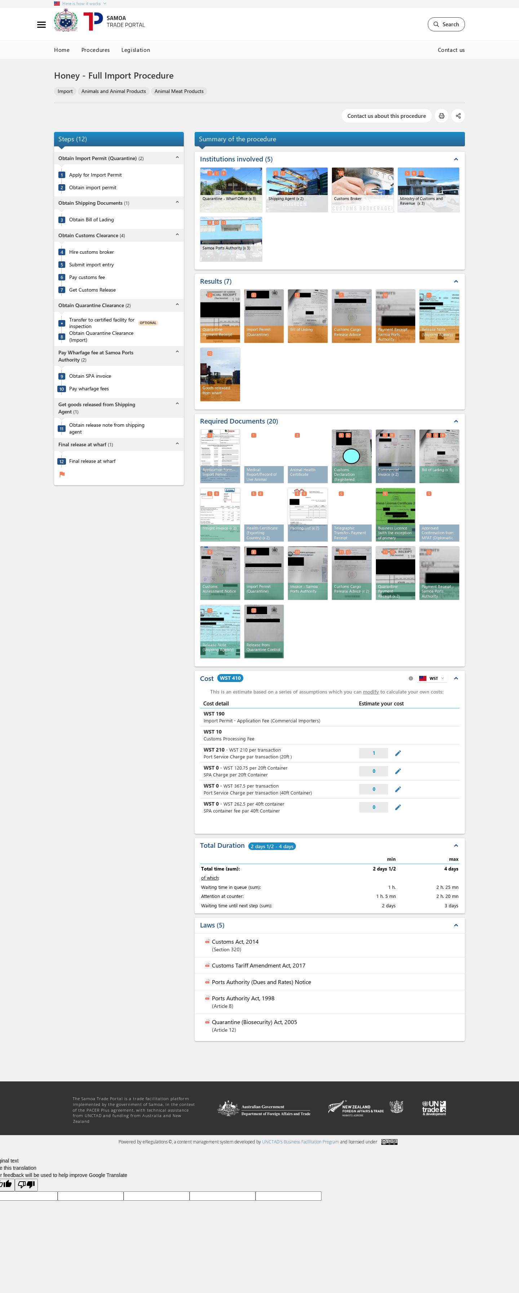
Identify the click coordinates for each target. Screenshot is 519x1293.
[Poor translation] (26, 1185)
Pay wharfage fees (89, 388)
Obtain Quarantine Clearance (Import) (101, 336)
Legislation (135, 49)
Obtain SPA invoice (90, 376)
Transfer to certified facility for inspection (101, 323)
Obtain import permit (92, 187)
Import (65, 91)
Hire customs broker (91, 252)
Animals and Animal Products (113, 91)
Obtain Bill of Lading (91, 219)
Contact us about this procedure (386, 115)
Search (446, 24)
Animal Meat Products (179, 91)
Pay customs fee (87, 277)
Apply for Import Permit (95, 175)
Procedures (95, 49)
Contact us (451, 49)
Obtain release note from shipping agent (107, 428)
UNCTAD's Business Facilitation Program (300, 1142)
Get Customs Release (92, 290)
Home (62, 49)
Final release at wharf (92, 461)
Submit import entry (91, 264)
